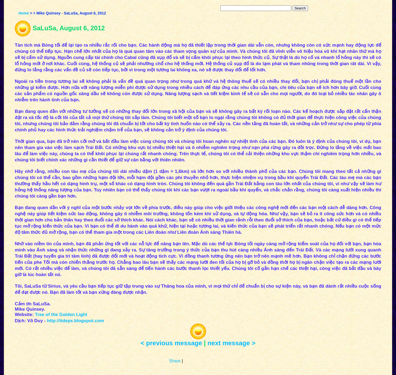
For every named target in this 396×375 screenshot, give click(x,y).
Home (23, 13)
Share (175, 361)
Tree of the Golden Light (61, 314)
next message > (231, 343)
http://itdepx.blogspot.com (75, 320)
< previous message (171, 343)
